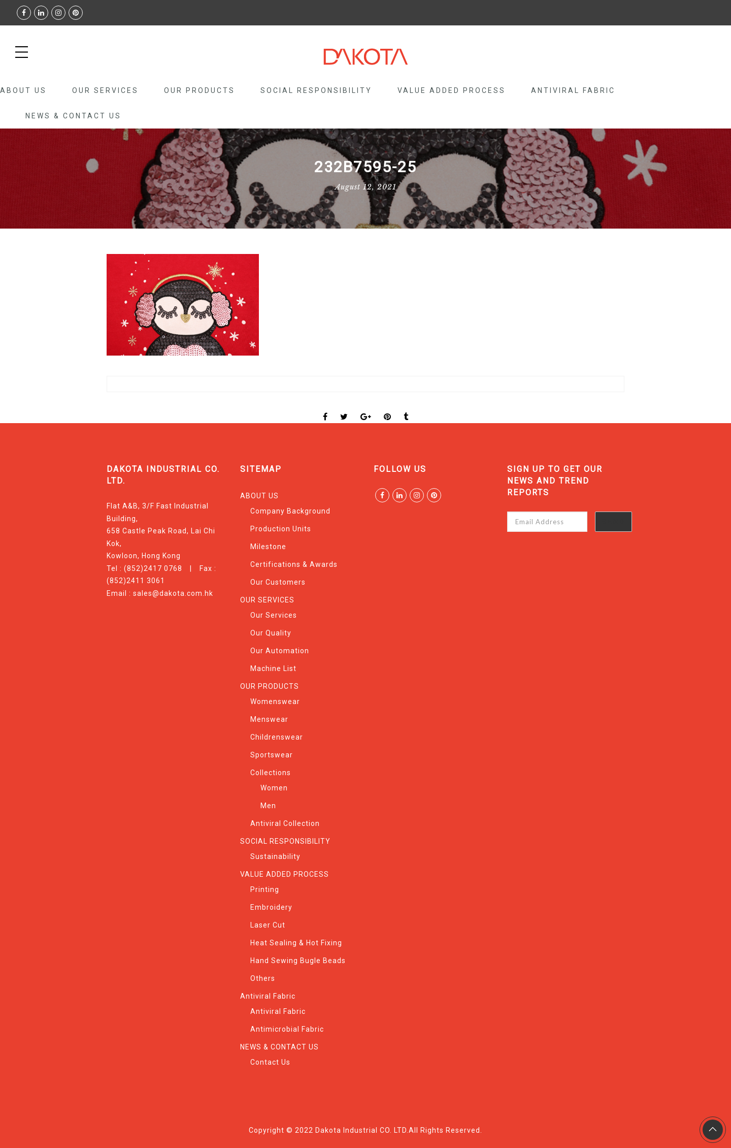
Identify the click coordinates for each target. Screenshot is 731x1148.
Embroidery (271, 907)
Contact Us (270, 1062)
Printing (264, 889)
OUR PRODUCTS (199, 90)
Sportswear (271, 755)
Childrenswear (276, 737)
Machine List (273, 668)
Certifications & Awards (294, 564)
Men (268, 806)
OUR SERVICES (105, 90)
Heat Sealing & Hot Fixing (296, 943)
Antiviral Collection (285, 823)
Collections (270, 773)
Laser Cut (267, 925)
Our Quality (270, 633)
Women (274, 788)
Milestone (268, 547)
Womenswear (275, 701)
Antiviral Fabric (573, 90)
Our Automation (279, 651)
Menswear (269, 719)
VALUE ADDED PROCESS (451, 90)
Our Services (273, 615)
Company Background (290, 511)
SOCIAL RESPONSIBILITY (316, 90)
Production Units (280, 529)
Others (262, 978)
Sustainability (275, 856)
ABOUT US (23, 90)
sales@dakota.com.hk (173, 593)
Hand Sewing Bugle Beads (298, 960)
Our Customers (278, 582)
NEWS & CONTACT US (73, 116)
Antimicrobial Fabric (287, 1029)
